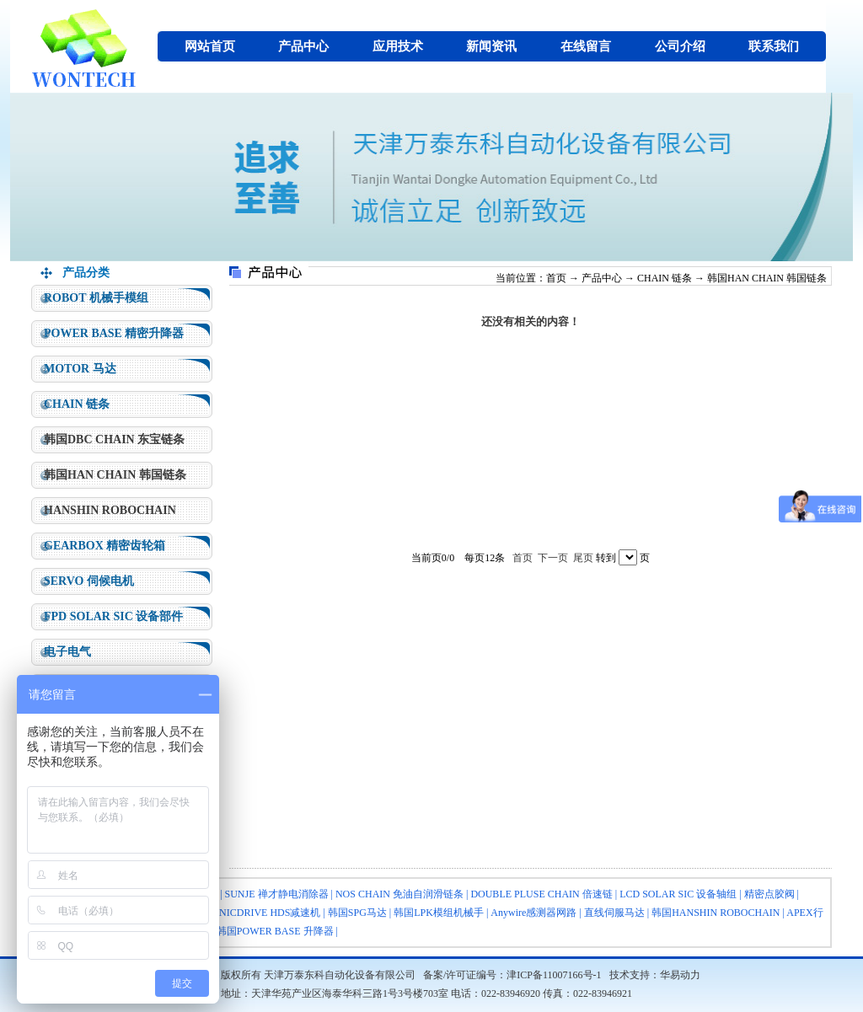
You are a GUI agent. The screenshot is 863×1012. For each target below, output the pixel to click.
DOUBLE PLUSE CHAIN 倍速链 (541, 894)
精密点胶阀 (769, 894)
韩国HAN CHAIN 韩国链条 (115, 475)
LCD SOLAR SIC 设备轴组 (678, 894)
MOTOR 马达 (80, 368)
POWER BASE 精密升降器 (114, 333)
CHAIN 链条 (77, 404)
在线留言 (585, 46)
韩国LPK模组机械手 (439, 912)
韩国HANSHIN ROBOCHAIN (715, 912)
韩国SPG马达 (357, 912)
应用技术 (398, 46)
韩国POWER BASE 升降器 (275, 931)
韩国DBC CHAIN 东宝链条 (114, 439)
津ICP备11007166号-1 (554, 975)
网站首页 (210, 46)
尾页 (583, 558)
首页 (556, 278)
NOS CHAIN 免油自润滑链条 (399, 894)
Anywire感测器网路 (533, 912)
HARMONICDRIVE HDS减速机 (250, 912)
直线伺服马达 (614, 912)
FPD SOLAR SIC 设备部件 (113, 616)
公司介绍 (680, 46)
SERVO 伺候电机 (89, 581)
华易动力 (680, 975)
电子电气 (67, 651)
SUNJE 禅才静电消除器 (277, 894)
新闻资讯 (491, 46)
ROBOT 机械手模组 (96, 298)
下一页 (553, 558)
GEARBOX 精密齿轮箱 (104, 545)
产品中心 (303, 46)
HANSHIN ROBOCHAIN (110, 510)
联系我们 (773, 46)
